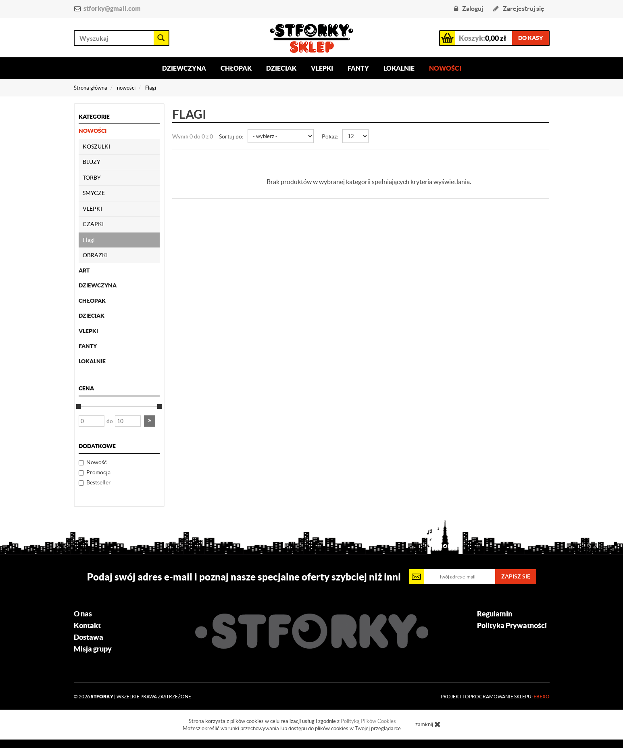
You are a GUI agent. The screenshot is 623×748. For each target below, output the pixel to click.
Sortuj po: (231, 136)
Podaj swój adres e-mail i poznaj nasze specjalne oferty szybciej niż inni (244, 576)
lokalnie (92, 361)
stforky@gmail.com (112, 8)
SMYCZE (94, 193)
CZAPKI (93, 224)
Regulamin (494, 614)
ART (84, 270)
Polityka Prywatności (512, 626)
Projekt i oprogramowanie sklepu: (495, 696)
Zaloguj (468, 8)
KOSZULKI (96, 146)
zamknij (428, 724)
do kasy (530, 38)
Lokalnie (399, 68)
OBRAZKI (95, 255)
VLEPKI (92, 208)
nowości (92, 131)
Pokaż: (330, 136)
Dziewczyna (184, 68)
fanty (88, 346)
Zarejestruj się (518, 8)
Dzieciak (281, 68)
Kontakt (87, 626)
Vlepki (322, 68)
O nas (83, 614)
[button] (149, 421)
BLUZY (91, 162)
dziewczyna (98, 285)
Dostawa (88, 637)
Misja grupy (93, 649)
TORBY (92, 177)
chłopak (92, 301)
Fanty (358, 68)
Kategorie (94, 116)
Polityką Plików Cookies (368, 721)
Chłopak (236, 68)
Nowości (445, 68)
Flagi (89, 240)
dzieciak (91, 315)
